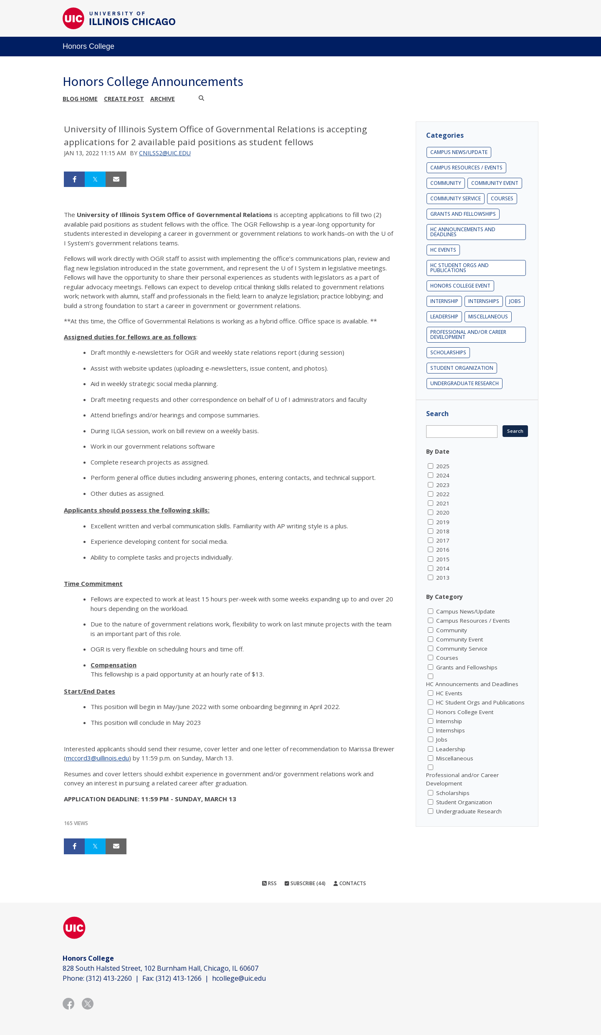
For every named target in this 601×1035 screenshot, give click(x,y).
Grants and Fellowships (463, 213)
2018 (442, 531)
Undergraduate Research (464, 383)
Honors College (88, 46)
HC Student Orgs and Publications (459, 268)
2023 (442, 485)
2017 (442, 540)
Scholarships (448, 352)
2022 (442, 494)
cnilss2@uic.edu (165, 153)
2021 (442, 503)
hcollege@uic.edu (239, 978)
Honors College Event (460, 285)
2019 (442, 522)
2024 (442, 475)
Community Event (494, 183)
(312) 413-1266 (179, 978)
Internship (444, 301)
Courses (502, 198)
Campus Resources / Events (466, 167)
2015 (442, 559)
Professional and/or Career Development (468, 334)
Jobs (515, 301)
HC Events (443, 249)
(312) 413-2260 (109, 978)
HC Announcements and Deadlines (462, 232)
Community (445, 183)
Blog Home (80, 99)
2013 (442, 577)
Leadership (444, 316)
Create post (124, 99)
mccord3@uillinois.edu (97, 758)
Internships (483, 301)
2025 (442, 466)
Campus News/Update (458, 152)
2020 (442, 512)
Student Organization (461, 367)
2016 (442, 549)
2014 (442, 568)
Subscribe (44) (305, 883)
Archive (162, 99)
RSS (269, 883)
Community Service (455, 198)
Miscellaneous (488, 316)
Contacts (349, 883)
